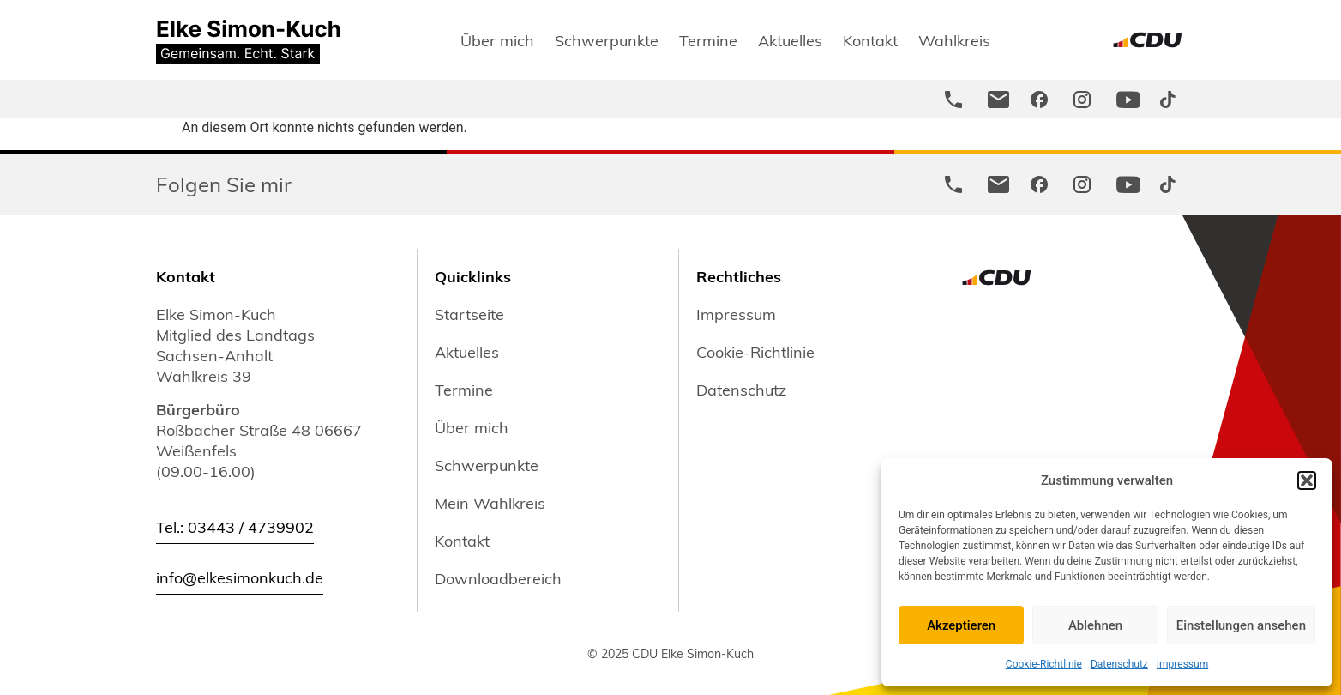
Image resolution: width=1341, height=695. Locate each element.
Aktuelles (790, 40)
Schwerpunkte (606, 40)
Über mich (497, 40)
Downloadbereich (498, 578)
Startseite (469, 314)
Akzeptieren (961, 625)
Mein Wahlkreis (490, 503)
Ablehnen (1095, 625)
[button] (1306, 480)
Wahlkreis (954, 40)
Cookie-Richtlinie (1044, 664)
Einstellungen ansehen (1241, 625)
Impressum (1182, 664)
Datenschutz (1119, 664)
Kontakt (870, 40)
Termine (708, 40)
